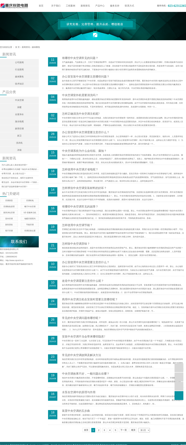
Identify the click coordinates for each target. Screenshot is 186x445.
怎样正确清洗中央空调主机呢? (81, 113)
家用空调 (19, 128)
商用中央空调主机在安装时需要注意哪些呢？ (90, 299)
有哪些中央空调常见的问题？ (80, 58)
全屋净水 (19, 114)
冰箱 (19, 150)
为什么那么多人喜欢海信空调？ (15, 165)
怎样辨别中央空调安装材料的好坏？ (84, 188)
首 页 (17, 47)
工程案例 (70, 5)
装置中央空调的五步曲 (76, 410)
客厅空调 (9, 231)
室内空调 (9, 219)
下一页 (123, 430)
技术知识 (19, 84)
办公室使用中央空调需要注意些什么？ (85, 132)
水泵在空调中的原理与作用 (78, 392)
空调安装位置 (29, 231)
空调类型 (9, 200)
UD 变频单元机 (30, 213)
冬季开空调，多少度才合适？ (14, 174)
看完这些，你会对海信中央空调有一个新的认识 (20, 182)
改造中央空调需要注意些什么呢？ (83, 280)
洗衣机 (19, 143)
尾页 (133, 430)
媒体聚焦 (36, 47)
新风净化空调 (9, 213)
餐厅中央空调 (29, 206)
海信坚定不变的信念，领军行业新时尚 (17, 178)
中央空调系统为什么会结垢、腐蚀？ (84, 150)
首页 (41, 5)
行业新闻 (19, 69)
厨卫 (19, 136)
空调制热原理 (9, 206)
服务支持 (114, 5)
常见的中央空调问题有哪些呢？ (81, 318)
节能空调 (30, 225)
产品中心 (100, 5)
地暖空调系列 (29, 219)
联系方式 (129, 5)
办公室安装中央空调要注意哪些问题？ (85, 76)
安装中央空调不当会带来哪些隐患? (83, 336)
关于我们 (55, 5)
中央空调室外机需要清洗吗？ (80, 95)
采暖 (19, 107)
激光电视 (19, 121)
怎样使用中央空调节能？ (77, 225)
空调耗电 (30, 200)
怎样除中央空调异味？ (76, 243)
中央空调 (19, 100)
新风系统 (9, 225)
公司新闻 (19, 62)
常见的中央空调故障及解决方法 (81, 355)
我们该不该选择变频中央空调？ (15, 187)
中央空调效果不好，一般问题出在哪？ (85, 373)
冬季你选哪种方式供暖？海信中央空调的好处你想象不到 (20, 169)
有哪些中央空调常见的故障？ (80, 206)
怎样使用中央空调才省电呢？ (80, 169)
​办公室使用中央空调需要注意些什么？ (85, 262)
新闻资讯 (85, 5)
